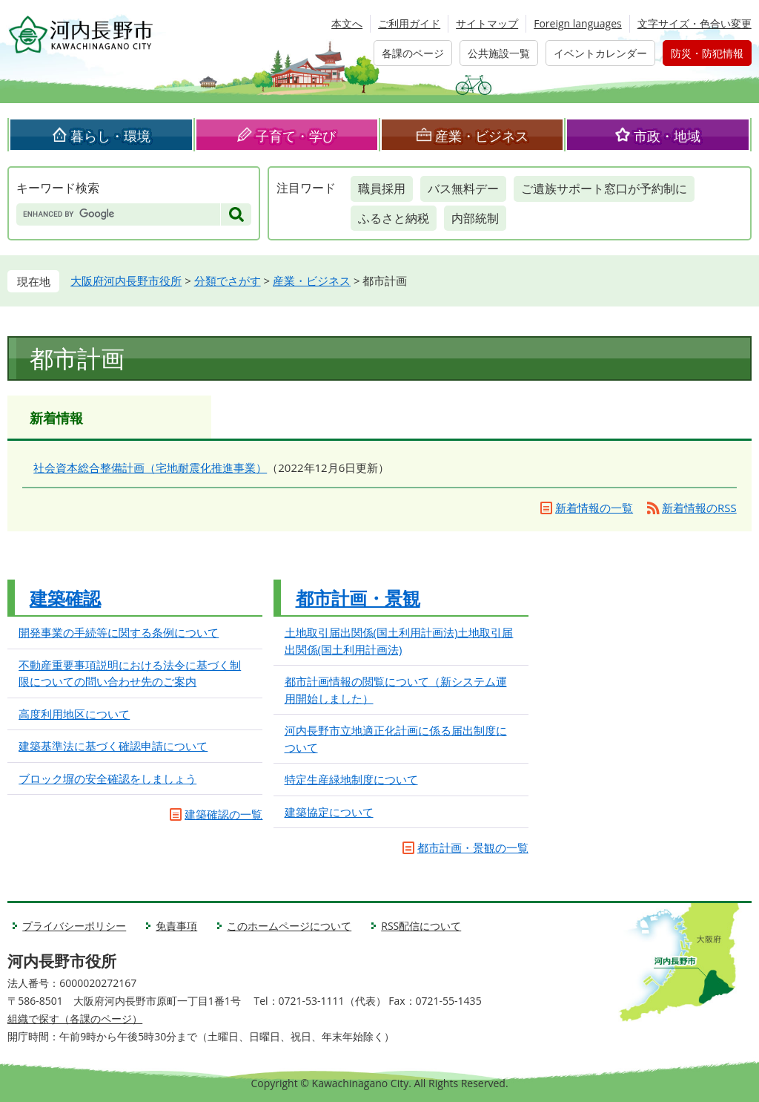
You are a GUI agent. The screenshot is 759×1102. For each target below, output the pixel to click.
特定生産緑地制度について (351, 779)
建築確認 (65, 598)
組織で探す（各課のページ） (74, 1018)
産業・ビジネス (481, 136)
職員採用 (381, 188)
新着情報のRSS (699, 507)
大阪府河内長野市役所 (126, 280)
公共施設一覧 (499, 53)
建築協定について (329, 811)
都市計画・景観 (358, 598)
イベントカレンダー (600, 53)
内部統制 (475, 218)
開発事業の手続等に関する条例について (119, 632)
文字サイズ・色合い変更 (694, 23)
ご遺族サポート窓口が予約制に (604, 188)
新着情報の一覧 (594, 507)
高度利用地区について (74, 713)
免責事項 (176, 926)
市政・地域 (667, 136)
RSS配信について (421, 926)
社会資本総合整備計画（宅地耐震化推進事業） (150, 467)
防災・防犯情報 (707, 53)
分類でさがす (227, 280)
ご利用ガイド (409, 23)
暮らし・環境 (110, 136)
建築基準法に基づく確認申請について (113, 745)
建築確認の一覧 (223, 814)
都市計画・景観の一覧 (472, 847)
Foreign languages (578, 23)
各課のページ (413, 53)
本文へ (346, 23)
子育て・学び (296, 136)
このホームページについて (289, 926)
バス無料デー (463, 188)
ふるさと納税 (393, 218)
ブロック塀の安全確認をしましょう (107, 778)
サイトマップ (487, 23)
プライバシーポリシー (74, 926)
